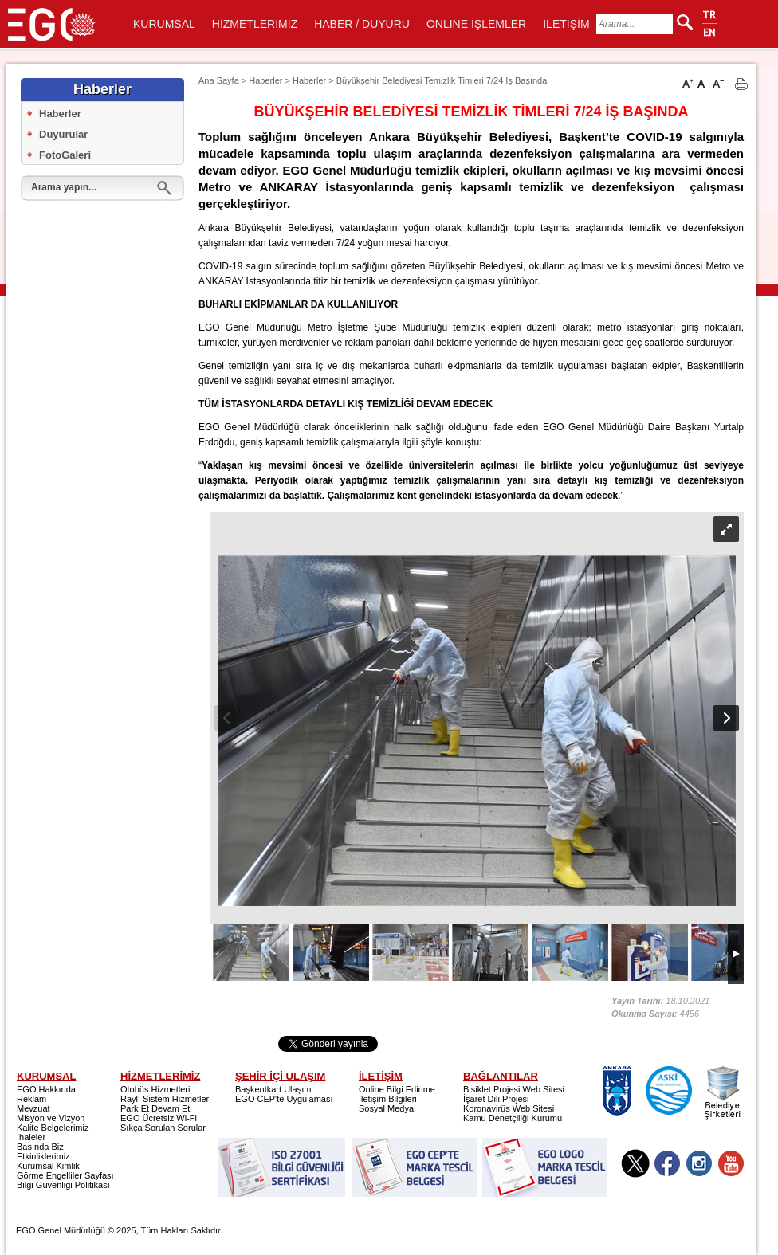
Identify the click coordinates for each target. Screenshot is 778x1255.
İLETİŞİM (566, 24)
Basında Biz (40, 1146)
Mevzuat (33, 1108)
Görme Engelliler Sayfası (65, 1175)
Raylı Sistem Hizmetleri (165, 1099)
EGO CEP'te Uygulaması (284, 1099)
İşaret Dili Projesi (496, 1099)
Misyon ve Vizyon (50, 1118)
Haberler (60, 114)
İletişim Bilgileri (388, 1099)
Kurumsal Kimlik (48, 1166)
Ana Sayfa (218, 80)
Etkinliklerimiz (43, 1156)
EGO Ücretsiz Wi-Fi (158, 1118)
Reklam (31, 1099)
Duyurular (63, 134)
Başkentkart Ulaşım (273, 1089)
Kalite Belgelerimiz (52, 1127)
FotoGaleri (65, 155)
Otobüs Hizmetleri (155, 1089)
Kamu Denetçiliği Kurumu (512, 1118)
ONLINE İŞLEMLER (476, 24)
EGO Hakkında (46, 1089)
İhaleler (31, 1137)
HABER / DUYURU (362, 24)
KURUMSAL (164, 24)
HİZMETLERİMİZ (254, 24)
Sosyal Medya (386, 1108)
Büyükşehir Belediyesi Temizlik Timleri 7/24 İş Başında (442, 80)
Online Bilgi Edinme (397, 1089)
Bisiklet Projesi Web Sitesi (513, 1089)
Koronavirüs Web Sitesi (508, 1108)
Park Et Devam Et (155, 1108)
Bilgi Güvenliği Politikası (63, 1185)
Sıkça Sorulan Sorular (163, 1127)
